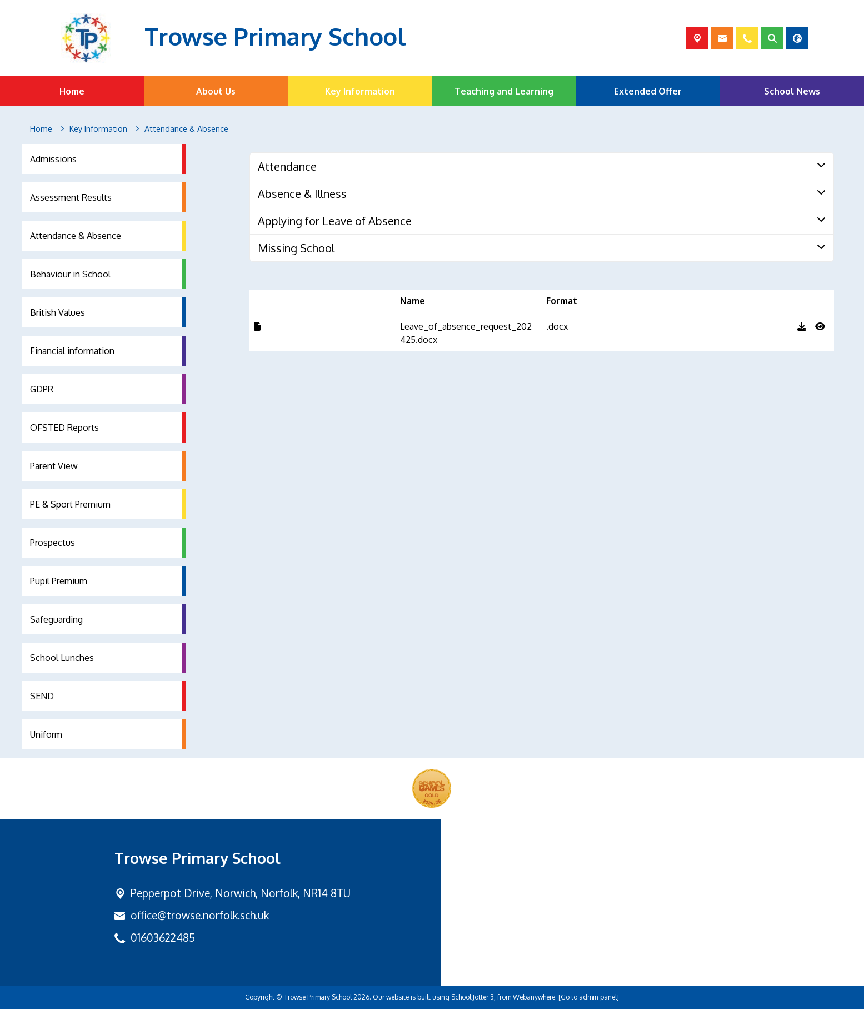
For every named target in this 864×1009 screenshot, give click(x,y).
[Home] (41, 129)
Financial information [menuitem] (72, 350)
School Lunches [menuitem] (62, 657)
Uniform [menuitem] (46, 734)
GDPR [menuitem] (41, 389)
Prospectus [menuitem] (52, 542)
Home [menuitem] (71, 91)
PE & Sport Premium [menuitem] (70, 504)
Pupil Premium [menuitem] (58, 580)
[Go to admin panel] (588, 997)
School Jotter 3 (472, 997)
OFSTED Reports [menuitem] (64, 427)
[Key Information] (98, 129)
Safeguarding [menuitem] (56, 619)
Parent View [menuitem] (54, 465)
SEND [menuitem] (42, 696)
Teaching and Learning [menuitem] (504, 91)
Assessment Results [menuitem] (71, 197)
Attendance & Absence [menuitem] (75, 235)
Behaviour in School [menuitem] (70, 274)
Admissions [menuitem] (53, 159)
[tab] (541, 166)
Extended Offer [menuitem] (648, 91)
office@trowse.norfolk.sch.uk (200, 915)
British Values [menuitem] (57, 312)
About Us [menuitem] (216, 91)
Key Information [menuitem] (360, 91)
